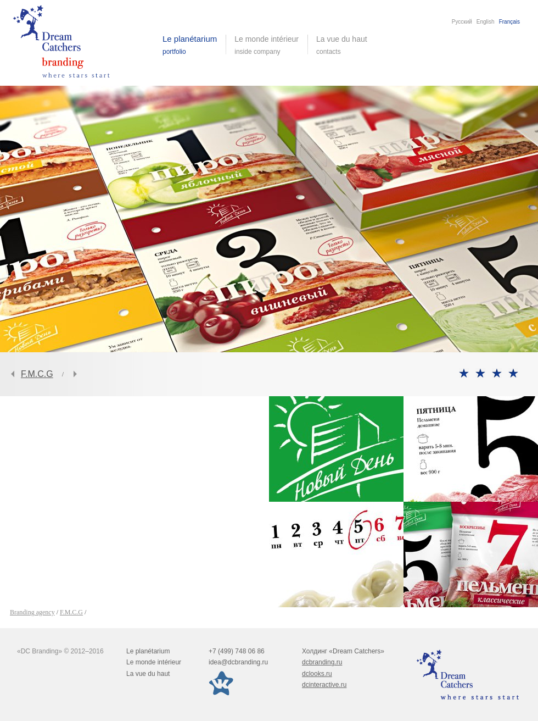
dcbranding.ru (322, 662)
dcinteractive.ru (324, 685)
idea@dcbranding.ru (238, 662)
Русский (462, 22)
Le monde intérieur (153, 662)
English (486, 22)
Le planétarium (148, 651)
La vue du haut (342, 45)
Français (509, 22)
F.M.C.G (37, 374)
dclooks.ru (317, 674)
